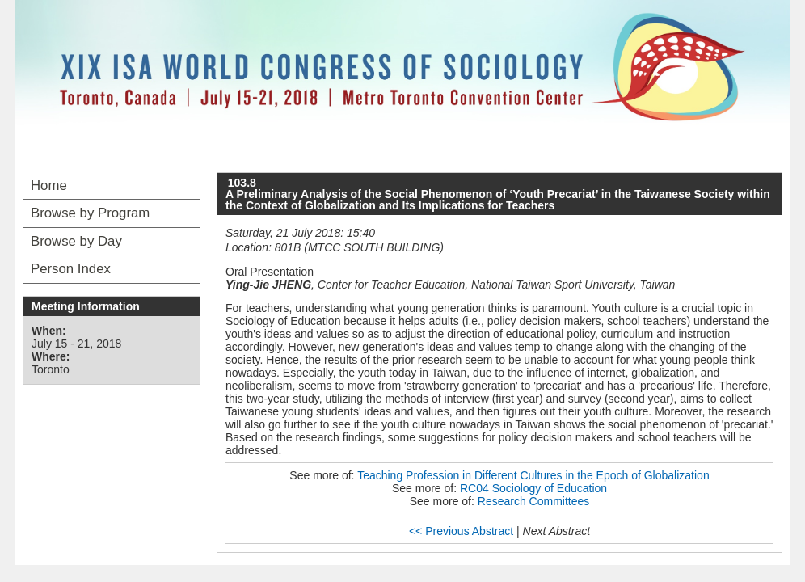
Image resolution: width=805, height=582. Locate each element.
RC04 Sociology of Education (533, 488)
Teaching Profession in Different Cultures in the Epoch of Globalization (533, 475)
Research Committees (534, 501)
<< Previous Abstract (461, 531)
